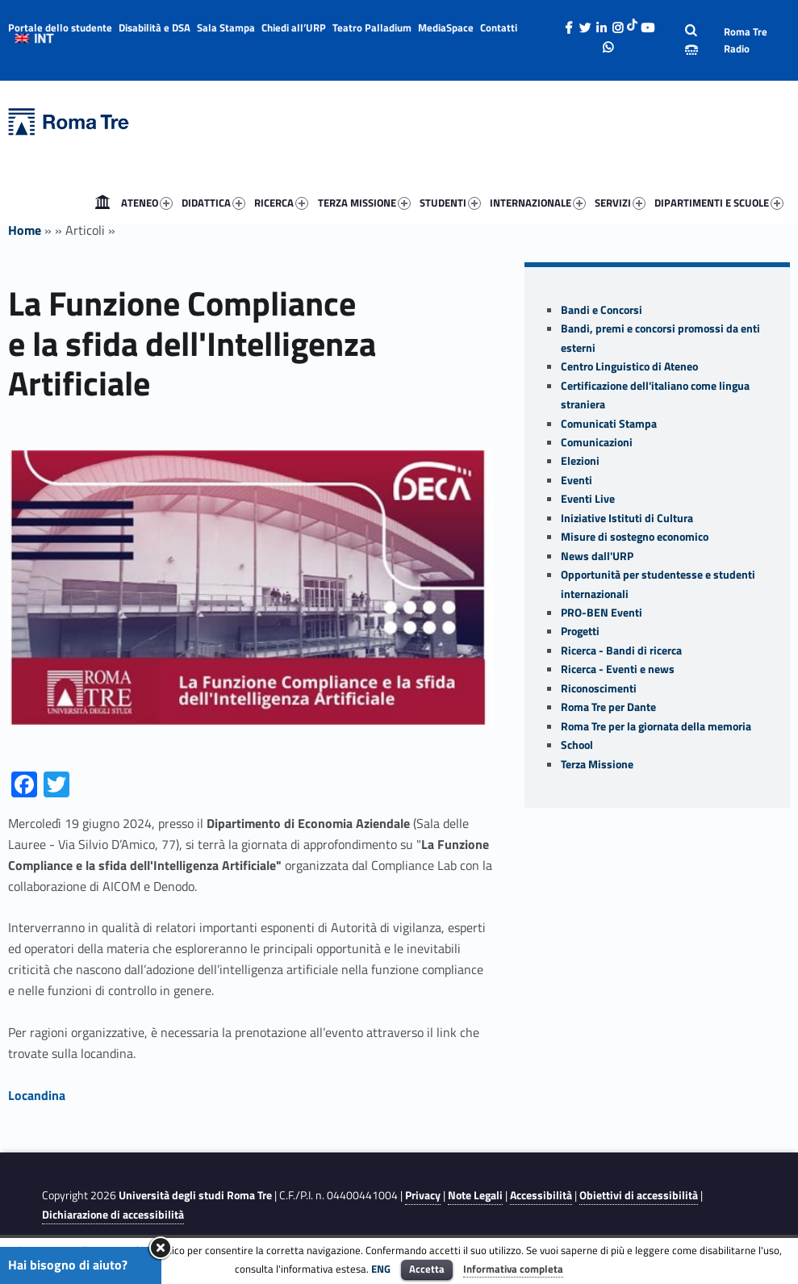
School (577, 745)
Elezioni (580, 461)
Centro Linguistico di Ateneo (629, 366)
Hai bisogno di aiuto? (67, 1264)
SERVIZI (620, 202)
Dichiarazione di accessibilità (113, 1214)
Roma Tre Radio (745, 39)
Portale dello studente (60, 27)
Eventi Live (588, 499)
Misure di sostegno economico (634, 537)
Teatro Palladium (372, 27)
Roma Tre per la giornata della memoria (656, 726)
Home (102, 202)
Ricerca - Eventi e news (618, 669)
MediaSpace (446, 27)
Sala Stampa (226, 27)
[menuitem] (102, 202)
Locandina (36, 1095)
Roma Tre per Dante (608, 707)
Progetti (580, 631)
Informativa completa (513, 1269)
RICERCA (281, 202)
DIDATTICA (213, 202)
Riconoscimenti (599, 688)
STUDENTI (450, 202)
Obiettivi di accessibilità (638, 1195)
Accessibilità (541, 1195)
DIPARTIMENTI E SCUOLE (718, 202)
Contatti (498, 27)
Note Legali (475, 1195)
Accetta (427, 1269)
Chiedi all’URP (293, 27)
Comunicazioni (597, 442)
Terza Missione (597, 764)
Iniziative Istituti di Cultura (627, 518)
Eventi (576, 480)
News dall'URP (597, 556)
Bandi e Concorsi (601, 310)
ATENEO (147, 202)
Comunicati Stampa (609, 424)
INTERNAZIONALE (538, 202)
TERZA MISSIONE (364, 202)
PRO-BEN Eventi (601, 612)
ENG (381, 1269)
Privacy (423, 1195)
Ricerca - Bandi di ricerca (621, 650)
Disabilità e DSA (154, 27)
